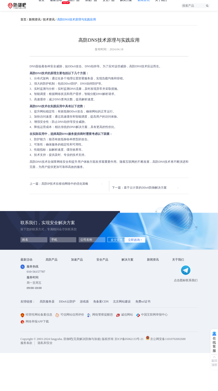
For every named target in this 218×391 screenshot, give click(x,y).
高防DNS (135, 66)
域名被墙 (127, 298)
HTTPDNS (103, 280)
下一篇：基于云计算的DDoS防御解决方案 (142, 184)
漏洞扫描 (102, 268)
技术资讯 (49, 19)
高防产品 (73, 5)
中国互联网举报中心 (152, 352)
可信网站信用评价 (69, 352)
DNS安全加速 (80, 292)
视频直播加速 (80, 286)
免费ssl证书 (142, 339)
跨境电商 (127, 286)
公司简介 (178, 263)
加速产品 (91, 5)
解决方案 (126, 5)
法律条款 (178, 274)
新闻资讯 (143, 5)
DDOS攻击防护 (132, 268)
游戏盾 (50, 274)
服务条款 (26, 380)
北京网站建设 (122, 339)
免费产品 (26, 263)
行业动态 (153, 268)
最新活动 (56, 4)
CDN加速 (77, 268)
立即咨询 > (141, 236)
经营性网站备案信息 (36, 352)
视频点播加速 (80, 280)
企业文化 (178, 268)
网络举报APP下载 (34, 359)
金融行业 (127, 263)
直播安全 (127, 280)
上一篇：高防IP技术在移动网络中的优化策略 (59, 184)
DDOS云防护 (54, 263)
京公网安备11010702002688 (169, 376)
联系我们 (178, 286)
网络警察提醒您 (100, 352)
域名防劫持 (129, 292)
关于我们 (161, 5)
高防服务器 (47, 339)
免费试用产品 (29, 268)
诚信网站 (124, 352)
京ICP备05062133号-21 (129, 376)
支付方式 (178, 280)
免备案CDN (101, 339)
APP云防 (51, 280)
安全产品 (108, 5)
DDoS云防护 (67, 339)
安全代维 (102, 274)
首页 (41, 5)
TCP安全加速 (80, 274)
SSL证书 (102, 263)
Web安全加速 (79, 263)
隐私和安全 (45, 380)
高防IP (50, 268)
